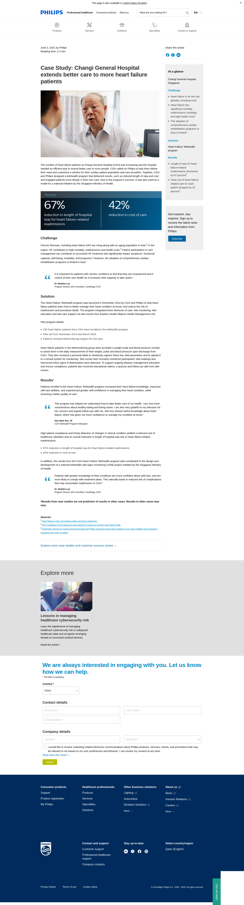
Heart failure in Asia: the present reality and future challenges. (70, 521)
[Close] (241, 3)
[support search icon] (187, 13)
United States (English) (135, 3)
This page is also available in (107, 3)
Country (47, 683)
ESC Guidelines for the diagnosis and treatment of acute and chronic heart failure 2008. (81, 525)
